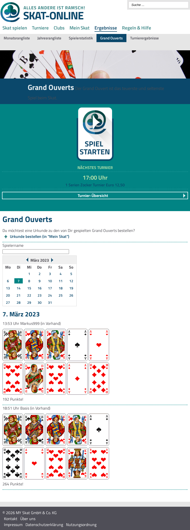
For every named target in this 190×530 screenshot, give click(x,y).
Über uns (27, 519)
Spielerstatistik (81, 38)
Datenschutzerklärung (44, 525)
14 (19, 288)
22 (29, 295)
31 (50, 302)
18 (61, 288)
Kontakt (10, 519)
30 (40, 302)
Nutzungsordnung (81, 525)
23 (40, 295)
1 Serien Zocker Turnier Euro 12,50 (95, 185)
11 (61, 280)
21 (19, 295)
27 (8, 302)
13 (8, 288)
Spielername (13, 245)
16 (40, 288)
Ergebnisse (106, 27)
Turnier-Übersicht (93, 195)
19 (71, 288)
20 (8, 295)
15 (29, 288)
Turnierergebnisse (144, 38)
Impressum (13, 525)
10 (50, 280)
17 (50, 288)
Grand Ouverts (111, 38)
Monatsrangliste (17, 38)
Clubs (59, 27)
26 (71, 295)
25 (61, 295)
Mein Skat (80, 27)
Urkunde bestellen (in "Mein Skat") (39, 236)
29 (29, 302)
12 (71, 280)
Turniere (40, 27)
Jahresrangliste (49, 38)
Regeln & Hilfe (136, 27)
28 (19, 302)
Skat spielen (14, 27)
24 (50, 295)
